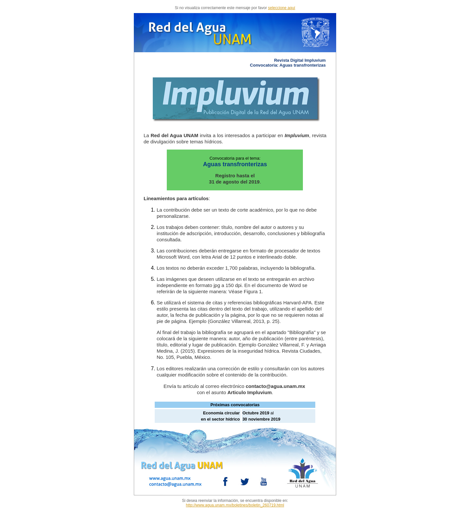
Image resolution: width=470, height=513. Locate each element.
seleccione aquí (281, 8)
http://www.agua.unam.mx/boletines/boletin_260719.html (235, 505)
